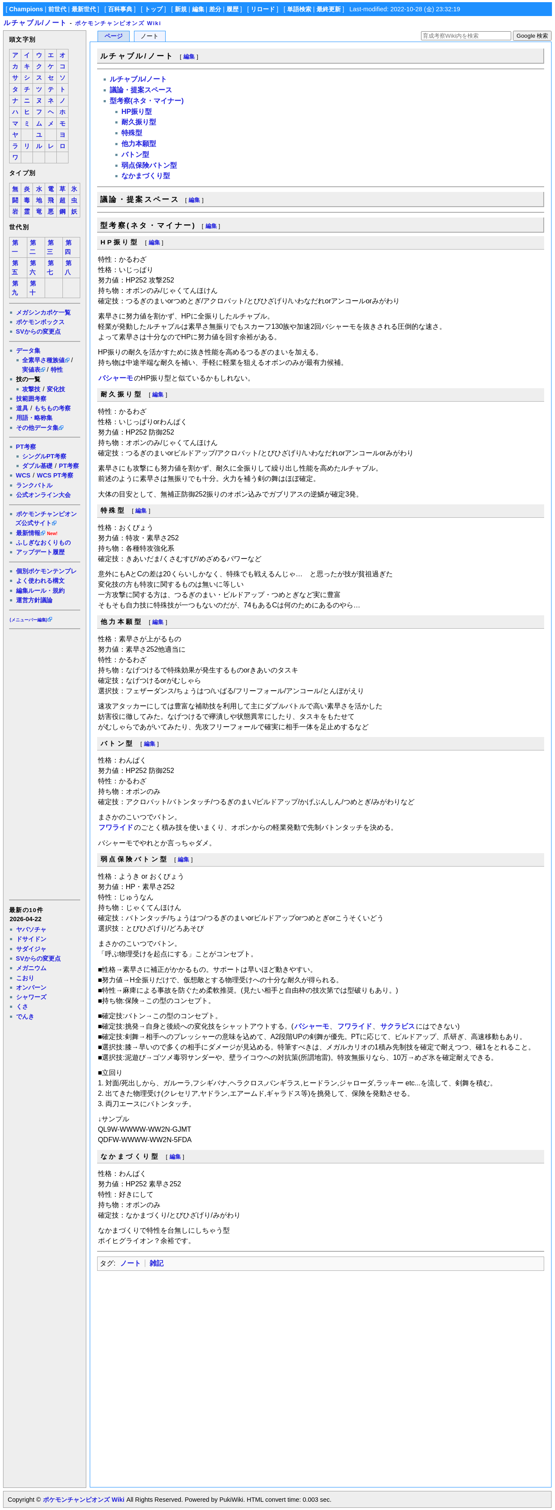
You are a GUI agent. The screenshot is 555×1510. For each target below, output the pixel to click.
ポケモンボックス (40, 321)
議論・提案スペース (141, 90)
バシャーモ (115, 378)
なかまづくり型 (145, 175)
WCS (23, 475)
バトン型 (135, 154)
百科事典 (120, 9)
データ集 (28, 350)
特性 (57, 369)
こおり (25, 977)
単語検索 (299, 9)
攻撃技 (31, 389)
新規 (181, 9)
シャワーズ (31, 997)
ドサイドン (31, 938)
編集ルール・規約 (40, 590)
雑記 (156, 1263)
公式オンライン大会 (43, 494)
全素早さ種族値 (43, 360)
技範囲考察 (31, 398)
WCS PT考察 (55, 475)
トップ (153, 9)
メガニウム (31, 967)
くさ (22, 1006)
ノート (130, 1263)
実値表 (31, 369)
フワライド (115, 827)
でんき (25, 1016)
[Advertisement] (44, 764)
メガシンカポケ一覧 (43, 312)
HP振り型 (136, 111)
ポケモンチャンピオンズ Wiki (118, 23)
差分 (215, 9)
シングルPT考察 (44, 456)
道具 (22, 408)
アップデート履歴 (40, 552)
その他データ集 (37, 427)
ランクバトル (34, 485)
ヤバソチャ (31, 929)
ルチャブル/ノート (35, 22)
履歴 (232, 9)
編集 (198, 9)
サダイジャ (31, 948)
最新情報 (28, 532)
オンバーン (31, 987)
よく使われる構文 (40, 580)
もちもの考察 (52, 408)
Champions (26, 9)
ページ (113, 36)
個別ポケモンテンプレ (46, 571)
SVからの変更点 (38, 331)
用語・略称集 (34, 417)
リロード (263, 9)
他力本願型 (138, 143)
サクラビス (397, 1026)
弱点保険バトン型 (149, 165)
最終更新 (329, 9)
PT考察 (26, 446)
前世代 (57, 9)
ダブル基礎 (37, 465)
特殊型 (131, 132)
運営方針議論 (34, 600)
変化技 (56, 389)
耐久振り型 (138, 122)
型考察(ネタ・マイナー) (147, 100)
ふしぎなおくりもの (43, 542)
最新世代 (84, 9)
